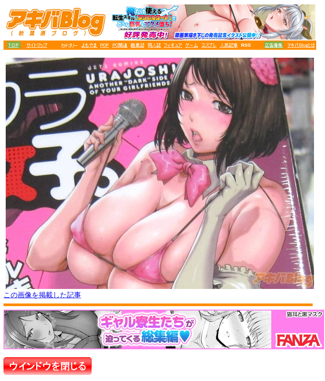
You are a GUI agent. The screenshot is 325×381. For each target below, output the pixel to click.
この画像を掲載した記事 (42, 295)
